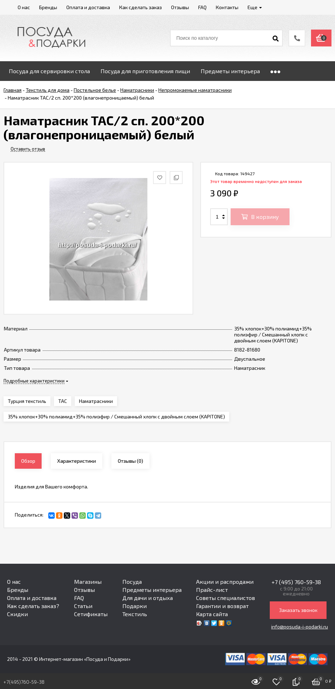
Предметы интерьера (152, 589)
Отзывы (84, 589)
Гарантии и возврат (222, 605)
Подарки (134, 605)
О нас (14, 581)
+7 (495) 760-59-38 (296, 582)
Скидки (17, 614)
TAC (62, 401)
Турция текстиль (27, 401)
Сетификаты (91, 614)
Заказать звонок (298, 610)
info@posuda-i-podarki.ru (299, 627)
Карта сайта (212, 614)
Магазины (88, 581)
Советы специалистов (225, 597)
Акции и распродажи (225, 581)
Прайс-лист (212, 589)
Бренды (17, 589)
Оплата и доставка (31, 597)
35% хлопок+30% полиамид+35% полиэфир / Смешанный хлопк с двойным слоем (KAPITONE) (116, 416)
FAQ (79, 597)
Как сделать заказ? (33, 605)
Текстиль (134, 614)
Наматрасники (96, 401)
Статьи (83, 605)
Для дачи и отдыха (147, 597)
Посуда (132, 581)
